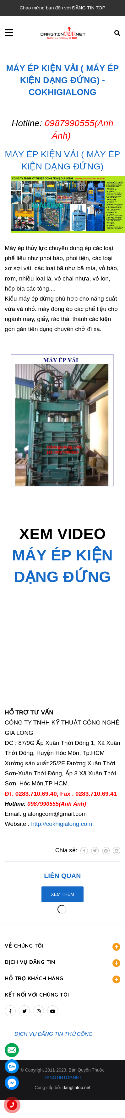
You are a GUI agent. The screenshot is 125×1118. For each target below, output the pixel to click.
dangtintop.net (76, 1087)
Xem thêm (62, 894)
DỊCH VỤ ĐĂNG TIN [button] (62, 963)
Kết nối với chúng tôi (37, 994)
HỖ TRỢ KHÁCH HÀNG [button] (62, 979)
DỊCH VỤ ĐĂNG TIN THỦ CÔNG (53, 1034)
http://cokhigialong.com (61, 824)
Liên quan (62, 875)
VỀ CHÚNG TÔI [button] (62, 946)
